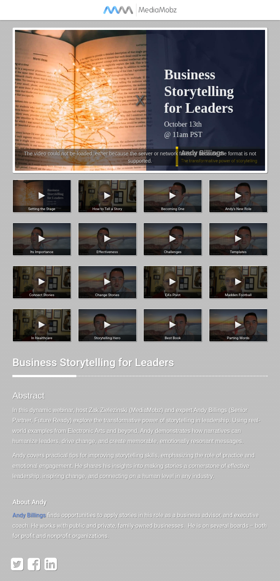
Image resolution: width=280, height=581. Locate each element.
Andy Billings (29, 515)
